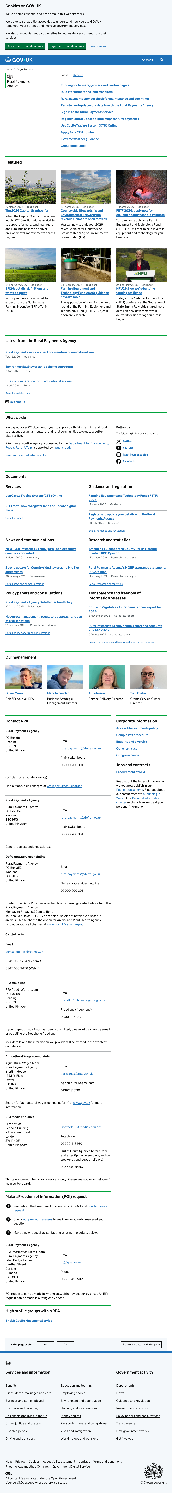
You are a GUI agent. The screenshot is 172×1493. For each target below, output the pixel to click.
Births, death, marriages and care (28, 1393)
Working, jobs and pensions (79, 1438)
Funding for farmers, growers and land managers (95, 85)
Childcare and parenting (22, 1408)
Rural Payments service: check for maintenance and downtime (49, 352)
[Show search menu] (161, 60)
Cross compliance (73, 146)
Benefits (11, 1385)
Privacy (20, 1461)
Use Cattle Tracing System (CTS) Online (89, 125)
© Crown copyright (153, 1482)
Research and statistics (132, 1408)
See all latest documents (19, 393)
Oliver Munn (14, 693)
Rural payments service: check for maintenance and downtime (105, 99)
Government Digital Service (71, 1466)
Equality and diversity (131, 742)
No (69, 1344)
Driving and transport (20, 1438)
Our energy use (126, 748)
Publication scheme (129, 790)
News (120, 1393)
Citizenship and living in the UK (26, 1416)
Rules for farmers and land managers (87, 92)
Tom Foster (138, 693)
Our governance (127, 755)
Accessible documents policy (137, 728)
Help (8, 1461)
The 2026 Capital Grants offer (26, 211)
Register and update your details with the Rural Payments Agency (107, 105)
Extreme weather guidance (80, 139)
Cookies (34, 1461)
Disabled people (16, 1431)
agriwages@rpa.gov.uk (77, 1074)
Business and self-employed (24, 1401)
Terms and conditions (107, 1461)
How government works (132, 1431)
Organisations (25, 69)
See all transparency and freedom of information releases (121, 642)
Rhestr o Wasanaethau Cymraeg (27, 1466)
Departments (125, 1385)
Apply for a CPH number (78, 132)
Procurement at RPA (130, 772)
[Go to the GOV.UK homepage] (19, 60)
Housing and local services (79, 1408)
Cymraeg (78, 75)
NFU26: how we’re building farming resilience (135, 291)
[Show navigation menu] (147, 60)
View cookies (97, 46)
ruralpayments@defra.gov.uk (81, 748)
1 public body (62, 447)
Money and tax (71, 1416)
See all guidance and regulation (107, 530)
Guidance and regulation (133, 1401)
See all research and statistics (106, 584)
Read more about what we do (25, 455)
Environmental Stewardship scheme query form (39, 367)
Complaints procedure (132, 735)
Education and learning (76, 1385)
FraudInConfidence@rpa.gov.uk (83, 1000)
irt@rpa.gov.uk (71, 1262)
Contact (84, 1461)
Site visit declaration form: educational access (38, 381)
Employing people (73, 1393)
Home (8, 69)
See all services (14, 518)
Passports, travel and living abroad (84, 1423)
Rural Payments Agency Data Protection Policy (38, 602)
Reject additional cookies (67, 46)
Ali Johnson (97, 693)
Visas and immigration (76, 1431)
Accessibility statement (59, 1461)
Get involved (124, 1438)
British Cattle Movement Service (28, 1321)
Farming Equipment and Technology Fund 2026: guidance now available (85, 293)
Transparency (125, 1423)
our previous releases (37, 1219)
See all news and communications (24, 584)
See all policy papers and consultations (27, 633)
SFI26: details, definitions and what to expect (26, 291)
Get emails (15, 402)
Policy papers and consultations (138, 1416)
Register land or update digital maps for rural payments (100, 119)
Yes (49, 1344)
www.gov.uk (81, 1103)
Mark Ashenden (58, 693)
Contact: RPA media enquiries (81, 1127)
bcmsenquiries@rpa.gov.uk (24, 952)
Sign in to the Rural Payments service (87, 112)
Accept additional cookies (25, 46)
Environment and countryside (81, 1401)
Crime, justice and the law (23, 1423)
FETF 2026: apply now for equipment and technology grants (140, 213)
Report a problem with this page (141, 1344)
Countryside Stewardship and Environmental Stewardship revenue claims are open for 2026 (84, 215)
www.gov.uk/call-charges (64, 786)
